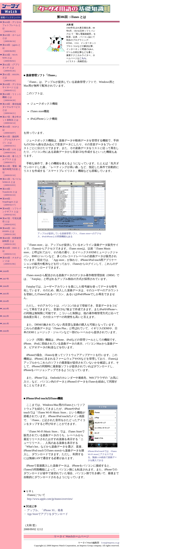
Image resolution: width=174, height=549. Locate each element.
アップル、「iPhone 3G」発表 (45, 510)
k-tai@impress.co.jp (110, 542)
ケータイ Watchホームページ (71, 536)
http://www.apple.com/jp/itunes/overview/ (50, 498)
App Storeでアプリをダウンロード (47, 514)
